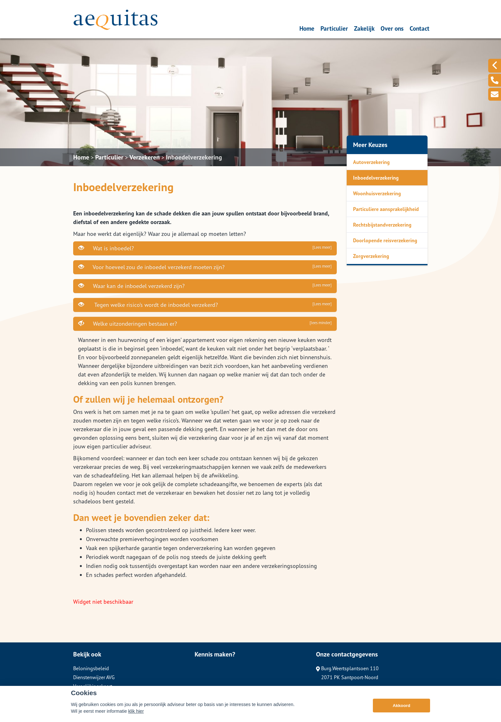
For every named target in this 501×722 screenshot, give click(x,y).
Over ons (392, 28)
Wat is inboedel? (205, 248)
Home (306, 28)
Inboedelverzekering (194, 157)
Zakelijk (364, 28)
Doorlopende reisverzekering (385, 240)
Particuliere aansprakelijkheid (386, 209)
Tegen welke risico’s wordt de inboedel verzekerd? (205, 304)
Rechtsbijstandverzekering (382, 224)
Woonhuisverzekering (377, 193)
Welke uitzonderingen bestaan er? (205, 323)
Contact (419, 28)
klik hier (136, 714)
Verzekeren (144, 157)
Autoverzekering (371, 162)
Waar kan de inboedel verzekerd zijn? (205, 286)
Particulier (334, 28)
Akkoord (401, 709)
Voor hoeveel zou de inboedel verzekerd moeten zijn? (205, 267)
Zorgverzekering (371, 256)
